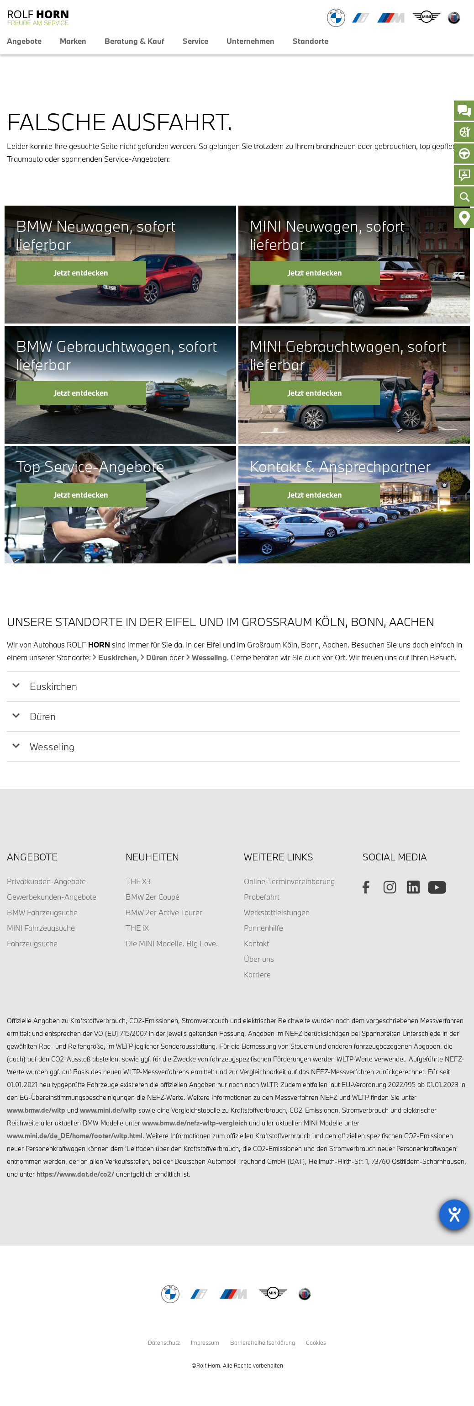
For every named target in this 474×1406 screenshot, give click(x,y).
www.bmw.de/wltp (36, 1110)
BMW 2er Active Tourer (164, 912)
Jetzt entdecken (81, 272)
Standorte (310, 41)
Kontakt (256, 943)
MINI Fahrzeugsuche (41, 928)
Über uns (259, 959)
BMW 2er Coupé (152, 897)
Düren (157, 657)
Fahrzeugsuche (32, 943)
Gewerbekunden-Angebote (51, 897)
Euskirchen (117, 657)
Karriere (257, 974)
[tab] (233, 686)
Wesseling (209, 657)
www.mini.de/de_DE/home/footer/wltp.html (74, 1135)
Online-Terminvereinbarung (289, 881)
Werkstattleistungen (277, 912)
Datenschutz (164, 1342)
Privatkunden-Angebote (46, 881)
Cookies (316, 1342)
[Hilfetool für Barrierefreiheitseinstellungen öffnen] (454, 1214)
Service (195, 41)
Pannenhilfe (263, 928)
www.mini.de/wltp (108, 1110)
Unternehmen (250, 41)
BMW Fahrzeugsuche (42, 912)
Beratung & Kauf (134, 41)
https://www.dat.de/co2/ (75, 1174)
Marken (73, 41)
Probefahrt (261, 897)
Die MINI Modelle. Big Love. (172, 943)
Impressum (205, 1342)
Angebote (24, 41)
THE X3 (138, 881)
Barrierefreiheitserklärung (262, 1342)
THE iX (137, 928)
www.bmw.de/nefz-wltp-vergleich (194, 1123)
